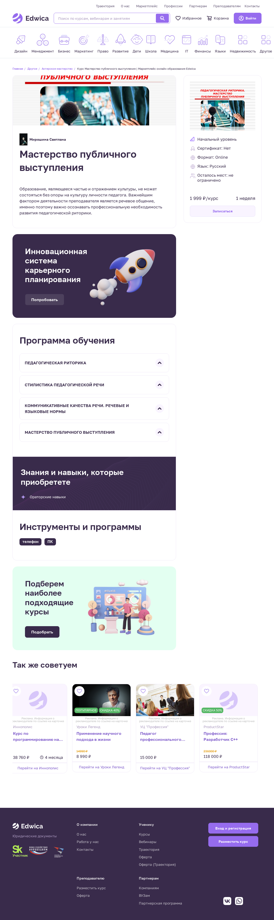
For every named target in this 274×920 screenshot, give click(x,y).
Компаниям (149, 888)
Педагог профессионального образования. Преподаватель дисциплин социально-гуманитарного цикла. (167, 737)
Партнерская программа (160, 903)
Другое (32, 68)
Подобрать (42, 631)
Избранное (188, 18)
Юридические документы (34, 836)
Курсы (144, 834)
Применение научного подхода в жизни (102, 736)
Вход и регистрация (233, 828)
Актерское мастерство (57, 68)
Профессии (173, 6)
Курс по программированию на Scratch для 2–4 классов (41, 737)
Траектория (105, 6)
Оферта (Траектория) (157, 864)
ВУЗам (144, 895)
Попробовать (44, 299)
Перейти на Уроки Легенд (105, 767)
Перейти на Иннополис (41, 768)
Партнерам (198, 6)
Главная (17, 68)
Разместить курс (91, 888)
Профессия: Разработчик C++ (224, 736)
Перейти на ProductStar (232, 767)
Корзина (218, 18)
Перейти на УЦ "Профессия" (169, 768)
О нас (125, 6)
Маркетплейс (147, 6)
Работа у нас (88, 842)
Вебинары (147, 842)
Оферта (145, 857)
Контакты (252, 6)
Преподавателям (227, 6)
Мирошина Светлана (42, 139)
